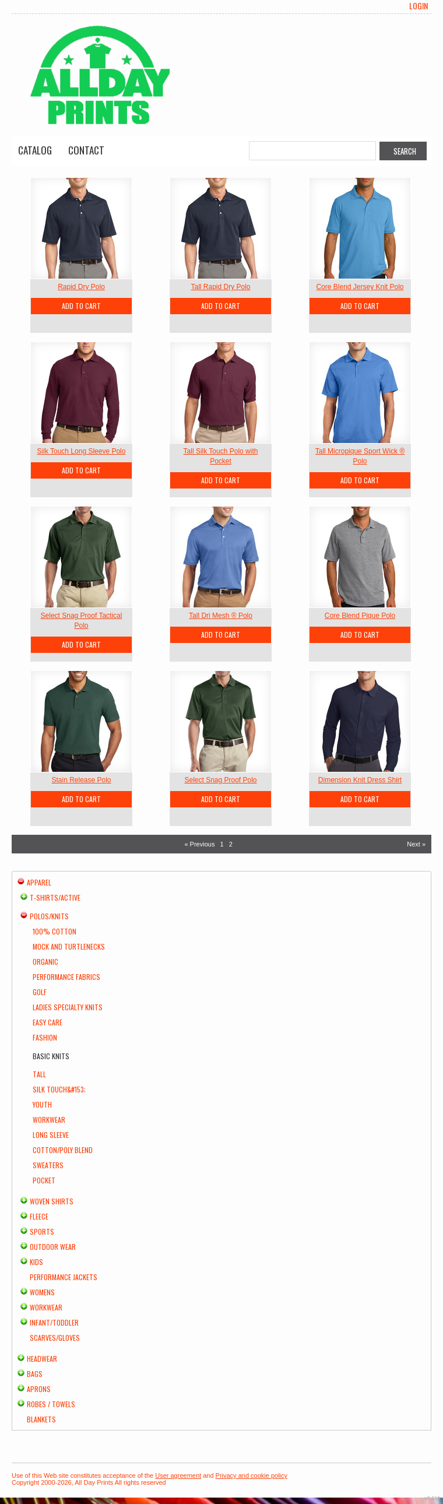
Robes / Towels (51, 1404)
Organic (45, 962)
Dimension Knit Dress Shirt (360, 780)
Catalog (35, 150)
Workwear (49, 1120)
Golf (40, 992)
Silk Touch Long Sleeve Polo (81, 451)
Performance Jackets (63, 1277)
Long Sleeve (51, 1135)
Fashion (45, 1037)
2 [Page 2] (231, 844)
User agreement (178, 1475)
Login (418, 6)
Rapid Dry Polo (81, 287)
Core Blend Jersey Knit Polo (359, 287)
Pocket (44, 1180)
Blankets (41, 1419)
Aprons (39, 1389)
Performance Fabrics (66, 977)
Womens (42, 1292)
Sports (42, 1231)
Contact (86, 150)
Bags (35, 1374)
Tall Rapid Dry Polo (220, 287)
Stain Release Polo (81, 780)
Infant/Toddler (54, 1322)
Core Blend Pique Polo (360, 616)
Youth (42, 1104)
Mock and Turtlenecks (69, 946)
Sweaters (48, 1165)
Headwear (42, 1359)
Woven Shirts (51, 1201)
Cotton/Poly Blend (63, 1150)
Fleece (39, 1216)
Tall (39, 1074)
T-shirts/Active (55, 897)
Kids (36, 1262)
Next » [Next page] (416, 844)
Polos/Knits (49, 916)
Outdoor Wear (53, 1247)
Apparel (39, 882)
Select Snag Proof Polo (220, 780)
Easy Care (47, 1022)
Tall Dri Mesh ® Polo (220, 616)
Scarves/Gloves (55, 1338)
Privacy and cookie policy (252, 1475)
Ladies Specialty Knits (68, 1007)
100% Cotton (54, 931)
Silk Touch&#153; (59, 1089)
